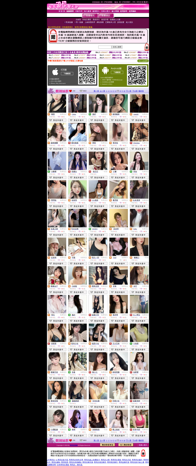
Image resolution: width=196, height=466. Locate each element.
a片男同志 (51, 460)
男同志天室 (126, 460)
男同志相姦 (74, 445)
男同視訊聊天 (112, 462)
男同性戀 (64, 462)
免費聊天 (125, 258)
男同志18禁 (105, 460)
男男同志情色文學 (76, 460)
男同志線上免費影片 (92, 460)
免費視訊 (63, 114)
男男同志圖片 (137, 460)
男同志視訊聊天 (100, 462)
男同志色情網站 (75, 462)
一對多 (105, 172)
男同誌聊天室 (124, 462)
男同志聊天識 (87, 462)
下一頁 (128, 91)
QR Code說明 (143, 61)
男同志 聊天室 (76, 465)
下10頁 (135, 91)
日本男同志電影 (63, 465)
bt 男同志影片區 (62, 460)
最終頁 (141, 91)
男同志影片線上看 (137, 462)
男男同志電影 (116, 460)
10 (124, 91)
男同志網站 (55, 462)
